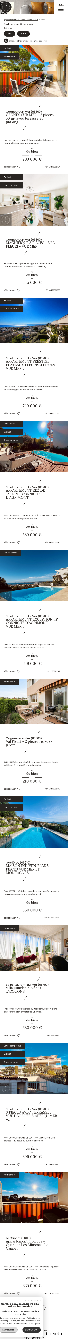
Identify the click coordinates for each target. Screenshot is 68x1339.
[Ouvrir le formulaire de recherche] (44, 7)
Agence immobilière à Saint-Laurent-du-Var (21, 20)
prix (9, 33)
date (22, 33)
